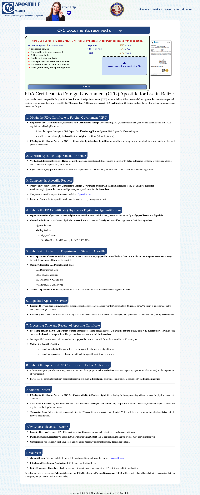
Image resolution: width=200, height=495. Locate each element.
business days (55, 45)
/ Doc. (124, 45)
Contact (188, 9)
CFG (176, 9)
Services (157, 9)
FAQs (168, 9)
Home (144, 9)
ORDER (87, 86)
